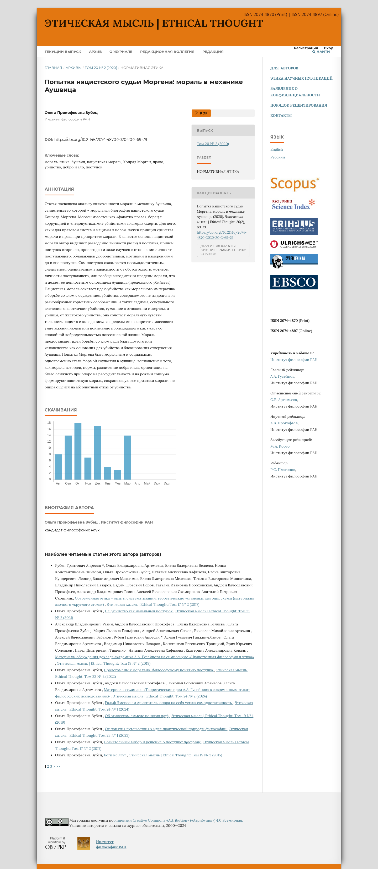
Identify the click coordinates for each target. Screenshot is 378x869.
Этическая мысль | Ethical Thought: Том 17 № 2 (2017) (153, 604)
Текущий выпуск (63, 52)
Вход (328, 48)
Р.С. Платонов (282, 469)
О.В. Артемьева (283, 399)
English (276, 149)
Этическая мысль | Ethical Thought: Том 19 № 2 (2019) (103, 663)
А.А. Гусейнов (282, 376)
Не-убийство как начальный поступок (139, 611)
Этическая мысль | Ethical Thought (154, 23)
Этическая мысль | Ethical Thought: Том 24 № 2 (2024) (160, 696)
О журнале (120, 52)
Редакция (213, 52)
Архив (95, 52)
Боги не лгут (115, 755)
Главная (53, 67)
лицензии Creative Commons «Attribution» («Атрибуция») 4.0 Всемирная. (178, 820)
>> (58, 766)
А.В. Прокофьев (284, 423)
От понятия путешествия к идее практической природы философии (166, 729)
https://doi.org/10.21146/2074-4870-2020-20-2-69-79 (100, 139)
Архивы (74, 67)
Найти (321, 52)
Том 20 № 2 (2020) (101, 67)
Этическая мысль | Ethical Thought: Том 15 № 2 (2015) (175, 755)
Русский (277, 157)
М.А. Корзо (280, 446)
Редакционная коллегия (167, 52)
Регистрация (306, 48)
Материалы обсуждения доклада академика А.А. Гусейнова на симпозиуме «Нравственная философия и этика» (154, 656)
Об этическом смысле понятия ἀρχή (137, 715)
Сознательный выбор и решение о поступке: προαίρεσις (153, 742)
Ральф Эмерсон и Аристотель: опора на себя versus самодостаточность (169, 702)
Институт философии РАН (294, 359)
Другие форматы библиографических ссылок (222, 250)
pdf (203, 113)
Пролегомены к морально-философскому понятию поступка (159, 670)
